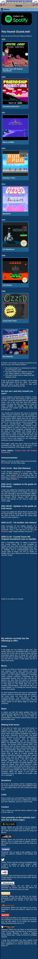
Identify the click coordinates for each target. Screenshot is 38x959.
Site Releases (18, 477)
